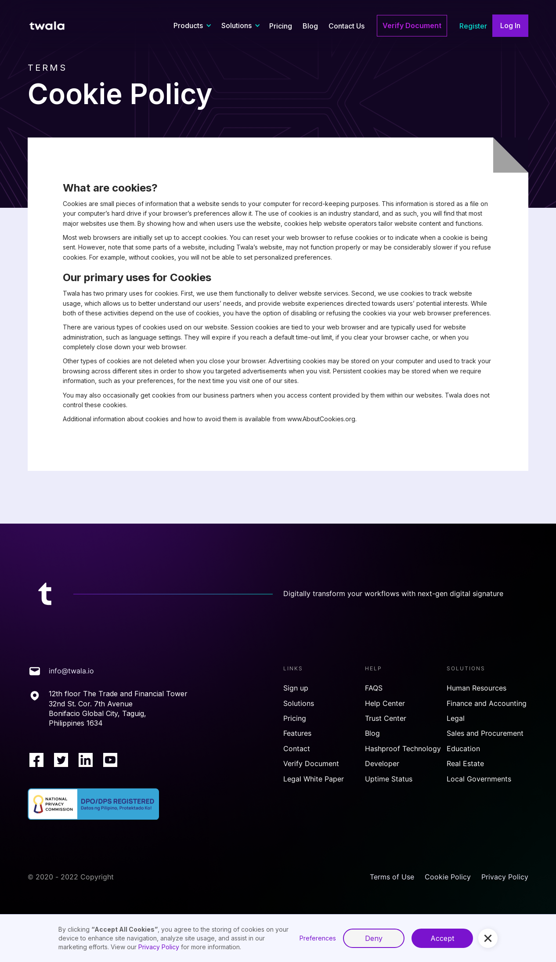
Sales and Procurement (485, 733)
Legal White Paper (313, 779)
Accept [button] (442, 938)
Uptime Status (388, 779)
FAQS (374, 688)
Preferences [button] (318, 938)
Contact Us (347, 26)
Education (463, 749)
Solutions (298, 703)
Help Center (385, 703)
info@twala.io (71, 671)
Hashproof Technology (403, 749)
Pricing (280, 26)
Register (473, 26)
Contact (296, 749)
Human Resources (476, 688)
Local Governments (479, 779)
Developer (382, 763)
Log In (510, 25)
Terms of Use (392, 877)
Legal (456, 718)
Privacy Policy (504, 877)
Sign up (295, 688)
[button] (191, 25)
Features (297, 733)
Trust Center (385, 718)
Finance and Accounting (487, 703)
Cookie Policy (448, 877)
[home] (52, 26)
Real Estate (465, 763)
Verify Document (412, 25)
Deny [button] (374, 938)
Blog (310, 26)
